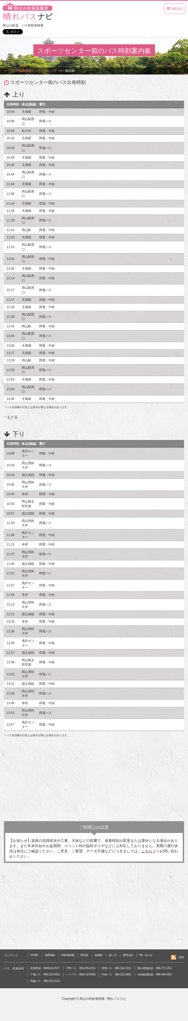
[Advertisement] (94, 779)
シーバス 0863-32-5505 (80, 974)
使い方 (113, 955)
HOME (34, 955)
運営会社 (128, 955)
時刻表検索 (67, 955)
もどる (11, 417)
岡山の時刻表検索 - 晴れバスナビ (102, 999)
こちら (146, 851)
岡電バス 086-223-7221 (116, 968)
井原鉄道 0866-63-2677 (45, 968)
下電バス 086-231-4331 (45, 974)
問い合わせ (146, 955)
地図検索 (50, 955)
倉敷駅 (99, 955)
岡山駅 (84, 955)
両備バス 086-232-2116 (45, 981)
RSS (181, 957)
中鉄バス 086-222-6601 (116, 974)
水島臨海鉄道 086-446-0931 (154, 974)
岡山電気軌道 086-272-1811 (154, 968)
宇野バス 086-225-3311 (80, 968)
